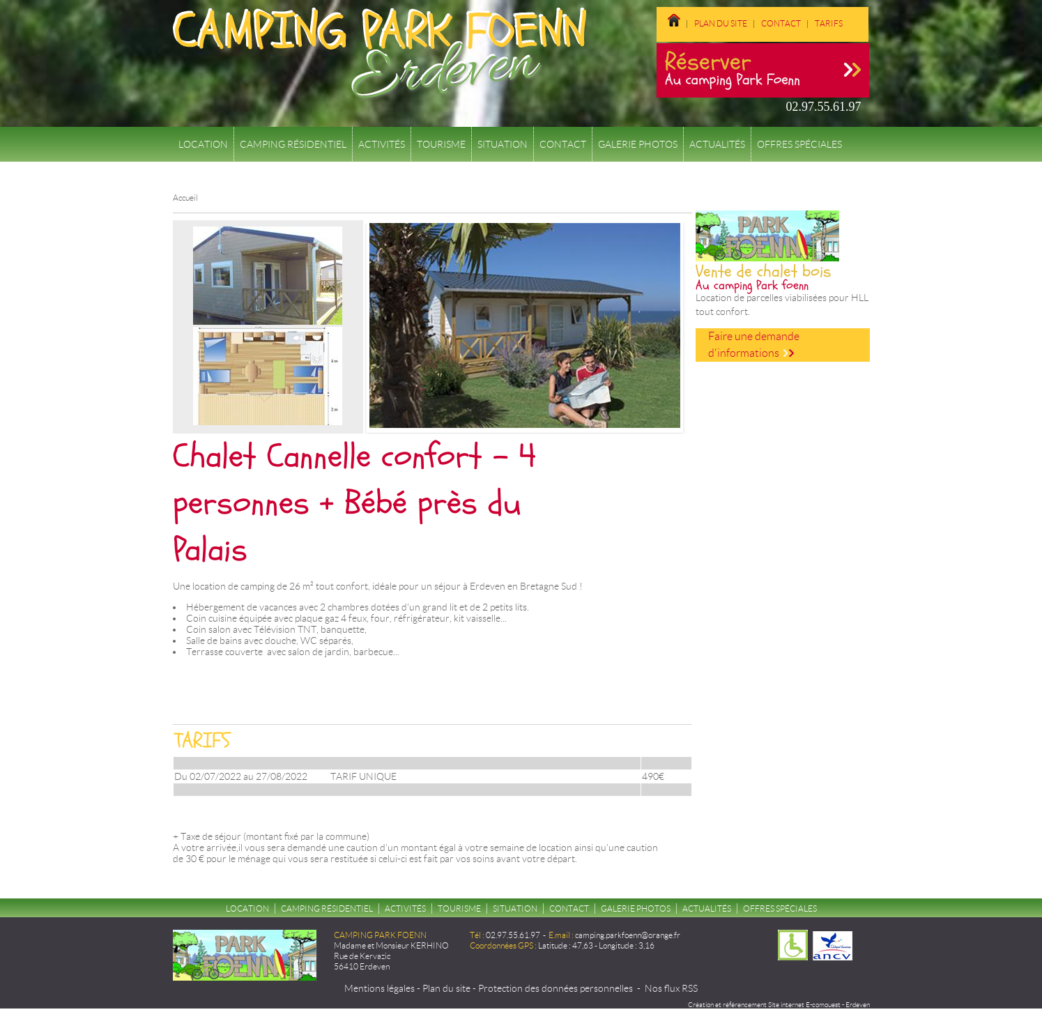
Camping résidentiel (293, 144)
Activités (381, 144)
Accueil (185, 197)
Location (203, 144)
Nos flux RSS (671, 988)
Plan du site (720, 23)
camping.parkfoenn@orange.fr (627, 935)
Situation (502, 144)
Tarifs (829, 23)
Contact (781, 23)
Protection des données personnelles (555, 988)
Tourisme (441, 144)
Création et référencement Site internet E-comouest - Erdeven (779, 1005)
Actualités (717, 144)
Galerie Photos (637, 144)
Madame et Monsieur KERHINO (391, 945)
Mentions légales (379, 988)
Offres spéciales (799, 144)
